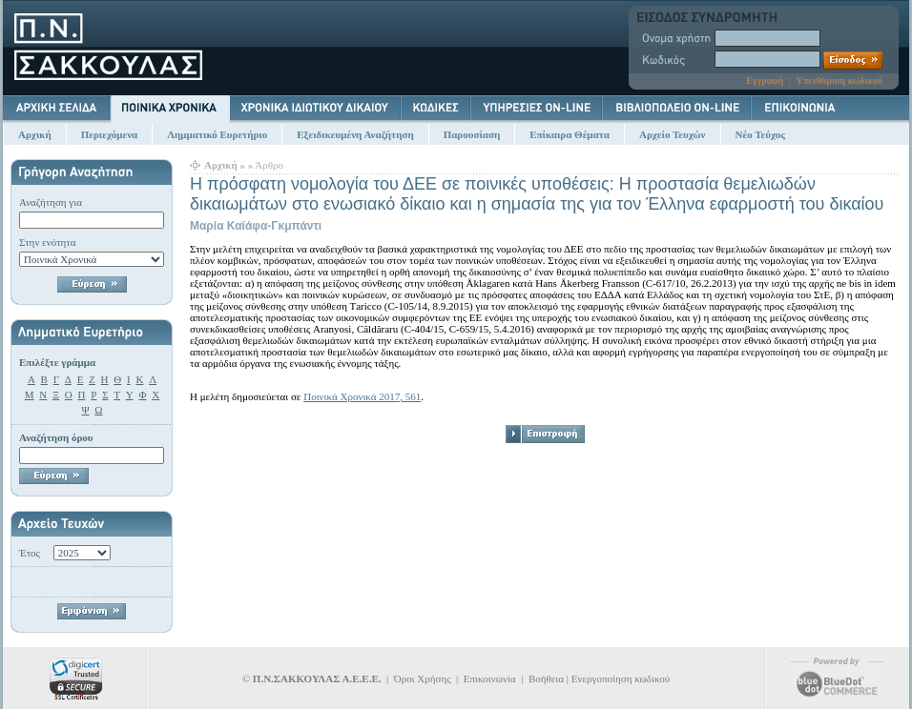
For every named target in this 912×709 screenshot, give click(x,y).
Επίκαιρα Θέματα (569, 134)
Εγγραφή (764, 80)
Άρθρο (269, 165)
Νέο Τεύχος (760, 134)
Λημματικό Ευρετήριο (217, 134)
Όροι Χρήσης (422, 678)
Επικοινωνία (490, 678)
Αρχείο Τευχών (672, 134)
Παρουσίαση (472, 134)
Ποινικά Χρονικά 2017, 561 (362, 396)
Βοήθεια (546, 678)
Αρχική (35, 134)
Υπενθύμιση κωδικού (839, 80)
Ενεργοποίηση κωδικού (620, 678)
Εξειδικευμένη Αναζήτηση (355, 134)
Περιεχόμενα (109, 134)
